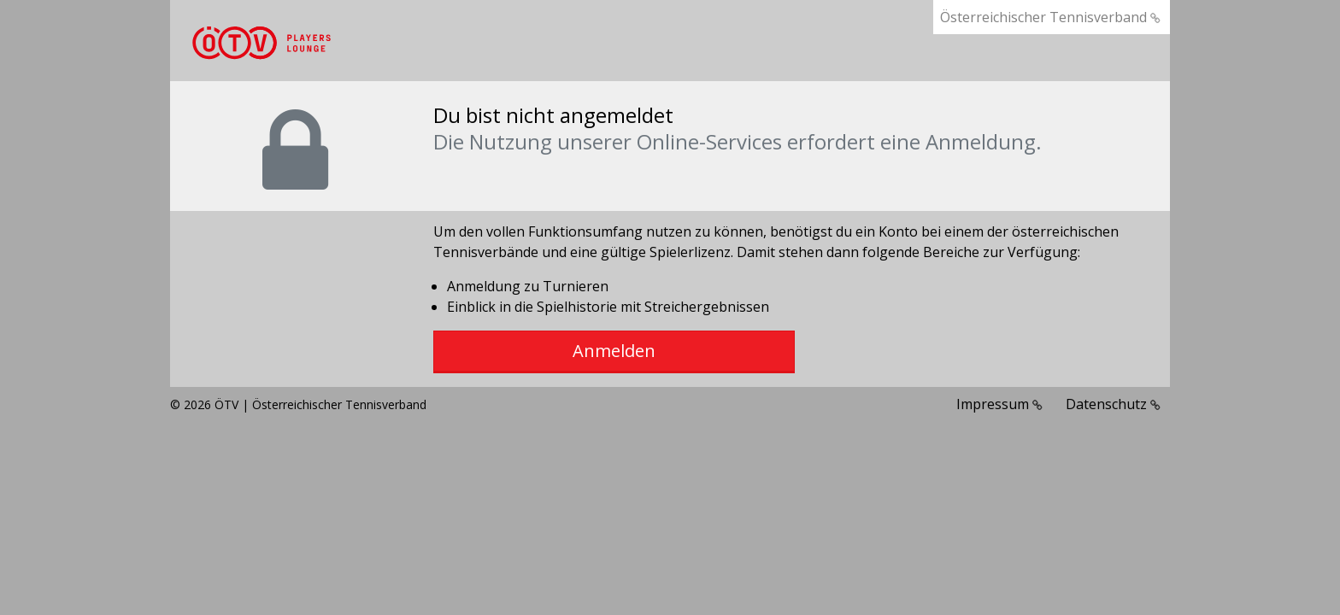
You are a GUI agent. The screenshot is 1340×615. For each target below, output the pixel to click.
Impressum (999, 404)
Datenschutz (1113, 404)
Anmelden (614, 350)
